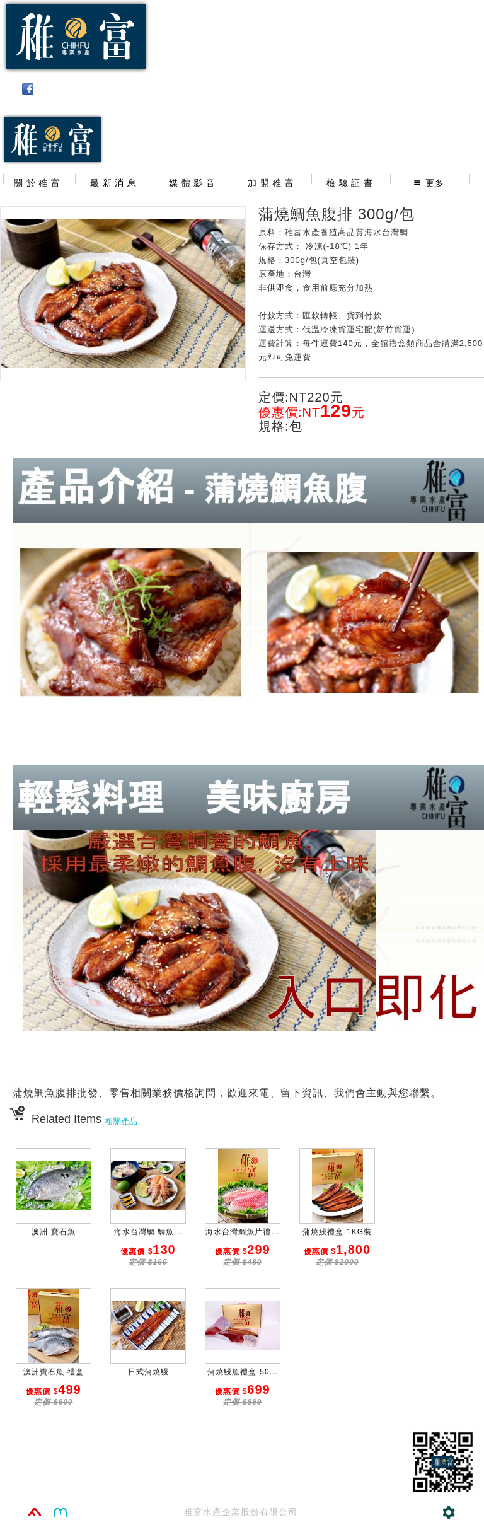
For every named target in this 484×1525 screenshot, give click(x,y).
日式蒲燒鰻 (148, 1371)
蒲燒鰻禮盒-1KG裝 (337, 1231)
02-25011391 (434, 120)
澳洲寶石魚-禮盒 (53, 1371)
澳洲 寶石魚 (53, 1231)
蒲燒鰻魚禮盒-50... (242, 1371)
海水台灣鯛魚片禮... (242, 1231)
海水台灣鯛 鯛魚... (148, 1231)
